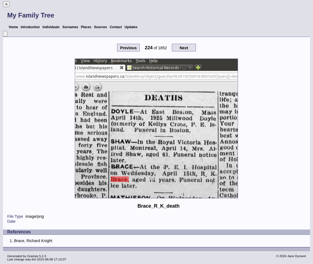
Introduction (30, 27)
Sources (100, 27)
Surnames (70, 27)
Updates (131, 27)
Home (13, 27)
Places (86, 27)
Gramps (32, 256)
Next (184, 48)
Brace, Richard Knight (33, 241)
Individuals (51, 27)
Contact (116, 27)
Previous (128, 48)
